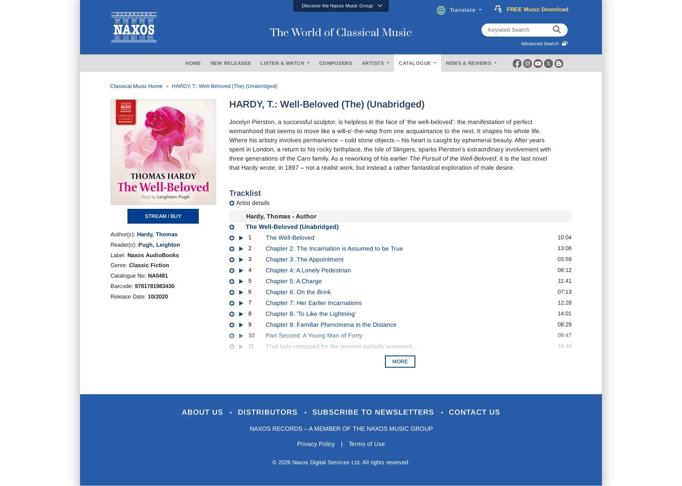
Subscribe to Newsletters (375, 413)
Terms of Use (367, 443)
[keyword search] (557, 30)
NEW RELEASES (231, 63)
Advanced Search (544, 43)
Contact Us (475, 413)
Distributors (269, 413)
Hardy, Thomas (157, 234)
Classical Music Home (136, 86)
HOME (193, 63)
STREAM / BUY (163, 216)
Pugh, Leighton (159, 244)
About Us (203, 413)
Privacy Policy (316, 443)
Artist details (253, 202)
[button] (341, 6)
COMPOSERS (335, 63)
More (400, 362)
